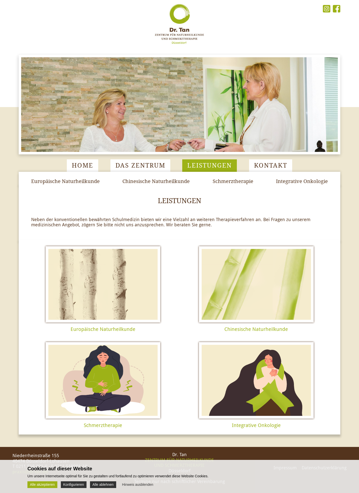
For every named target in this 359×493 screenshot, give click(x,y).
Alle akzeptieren (42, 485)
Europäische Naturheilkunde (65, 181)
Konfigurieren (73, 485)
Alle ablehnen (103, 485)
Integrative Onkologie (302, 181)
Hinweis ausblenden (137, 485)
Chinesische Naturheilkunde (156, 181)
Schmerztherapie (233, 181)
